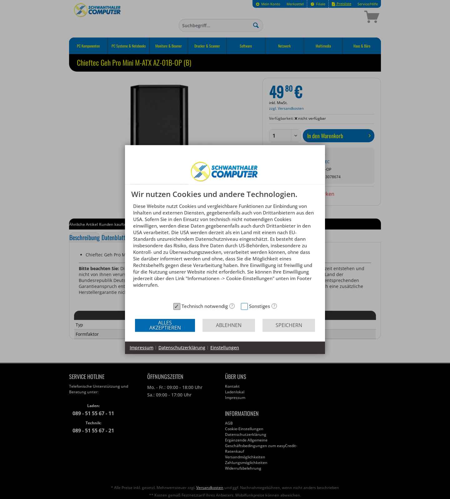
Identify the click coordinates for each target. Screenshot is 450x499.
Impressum (141, 347)
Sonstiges (259, 306)
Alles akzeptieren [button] (165, 325)
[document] (225, 245)
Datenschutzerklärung (181, 347)
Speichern (289, 325)
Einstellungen (224, 347)
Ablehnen (229, 325)
